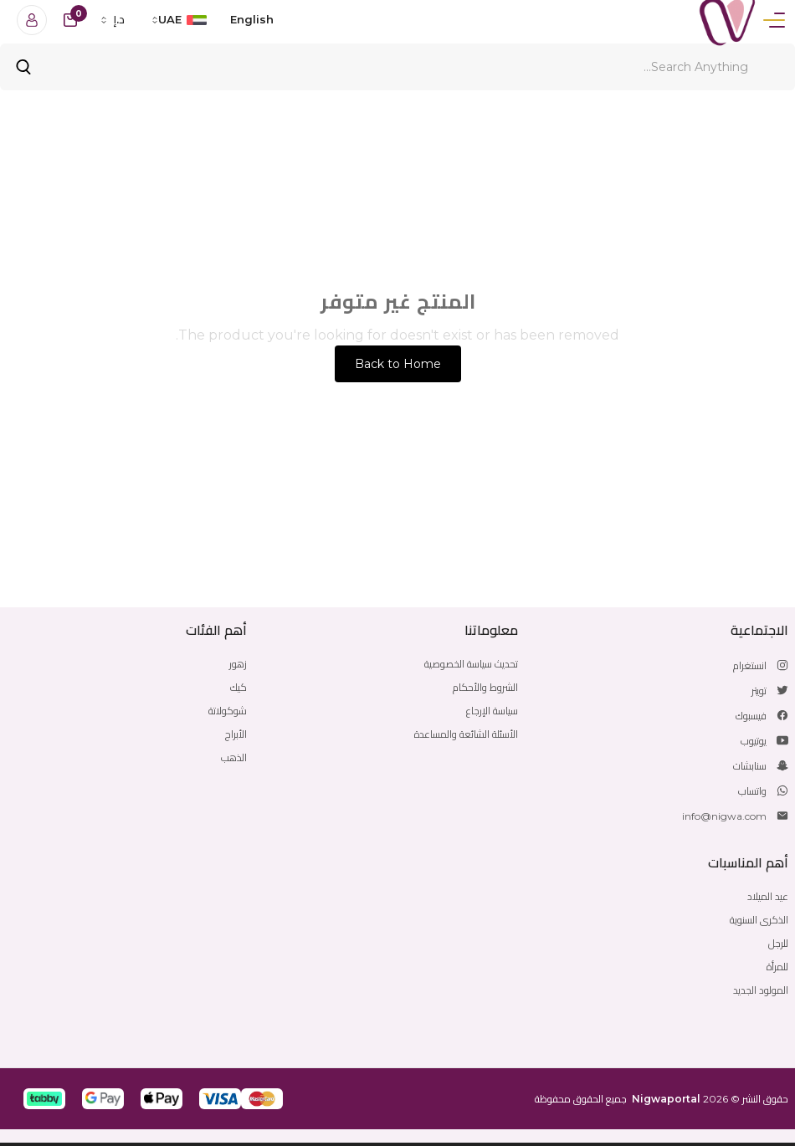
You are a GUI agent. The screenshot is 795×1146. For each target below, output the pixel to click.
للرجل (778, 943)
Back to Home (398, 363)
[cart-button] (70, 20)
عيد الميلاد (767, 896)
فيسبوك (751, 715)
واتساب (752, 791)
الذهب (234, 757)
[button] (262, 1098)
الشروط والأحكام (485, 687)
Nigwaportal (666, 1098)
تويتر (759, 690)
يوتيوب (754, 740)
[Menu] (774, 20)
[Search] (397, 66)
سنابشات (750, 766)
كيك (238, 687)
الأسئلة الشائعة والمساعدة (466, 734)
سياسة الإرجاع (492, 710)
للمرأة (777, 966)
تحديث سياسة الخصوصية (471, 663)
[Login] (32, 20)
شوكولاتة (227, 710)
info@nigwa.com (724, 816)
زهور (238, 663)
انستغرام (750, 665)
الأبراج (236, 734)
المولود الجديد (760, 990)
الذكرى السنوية (759, 919)
